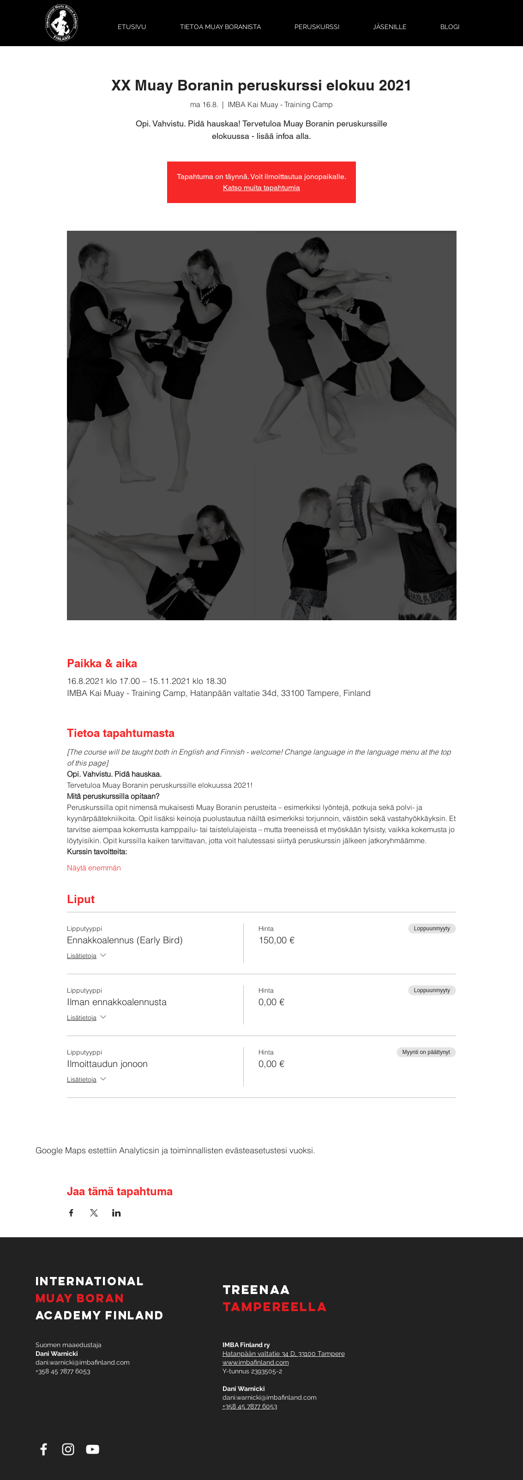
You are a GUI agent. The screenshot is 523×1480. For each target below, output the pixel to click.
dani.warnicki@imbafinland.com (83, 1362)
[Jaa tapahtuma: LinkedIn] (116, 1212)
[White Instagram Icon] (68, 1449)
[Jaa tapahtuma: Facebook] (71, 1212)
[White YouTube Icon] (92, 1449)
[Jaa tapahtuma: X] (94, 1212)
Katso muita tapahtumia (261, 187)
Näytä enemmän (94, 867)
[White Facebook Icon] (44, 1449)
